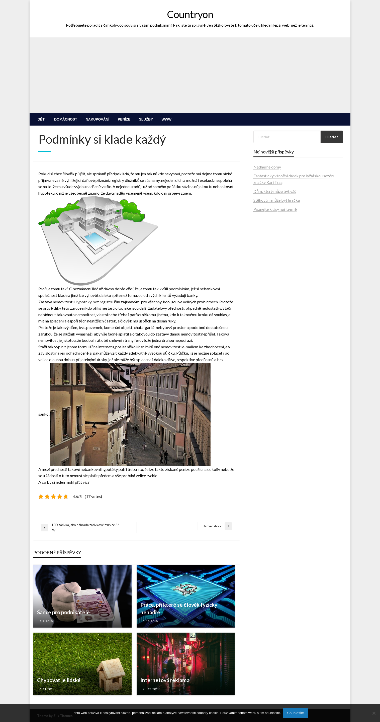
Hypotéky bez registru (93, 301)
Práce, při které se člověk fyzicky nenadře (179, 608)
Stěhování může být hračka (276, 200)
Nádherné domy (267, 166)
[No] (373, 713)
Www (166, 119)
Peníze (124, 119)
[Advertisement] (190, 75)
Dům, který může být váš (274, 191)
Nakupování (97, 119)
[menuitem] (41, 119)
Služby (146, 119)
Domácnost (65, 119)
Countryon (190, 14)
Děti (42, 119)
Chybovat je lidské (58, 680)
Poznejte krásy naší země (275, 209)
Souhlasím (295, 713)
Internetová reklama (164, 680)
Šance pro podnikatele (63, 612)
